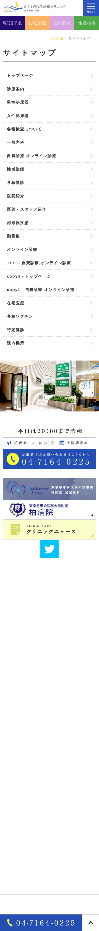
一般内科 (15, 142)
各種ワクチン (20, 316)
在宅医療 (15, 303)
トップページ (20, 75)
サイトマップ (19, 761)
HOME (13, 716)
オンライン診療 (22, 249)
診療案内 (15, 89)
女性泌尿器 (18, 115)
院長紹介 (15, 743)
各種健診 (15, 182)
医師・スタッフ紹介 (26, 209)
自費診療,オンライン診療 (31, 156)
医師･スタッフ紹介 (25, 752)
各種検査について (24, 129)
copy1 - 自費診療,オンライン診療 (40, 289)
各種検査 (15, 860)
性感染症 (15, 169)
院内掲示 (15, 343)
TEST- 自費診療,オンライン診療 (39, 263)
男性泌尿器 (18, 102)
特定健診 (15, 329)
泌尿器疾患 (18, 222)
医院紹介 (15, 196)
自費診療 (15, 851)
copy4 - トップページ (29, 276)
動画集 (13, 236)
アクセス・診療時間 (26, 734)
